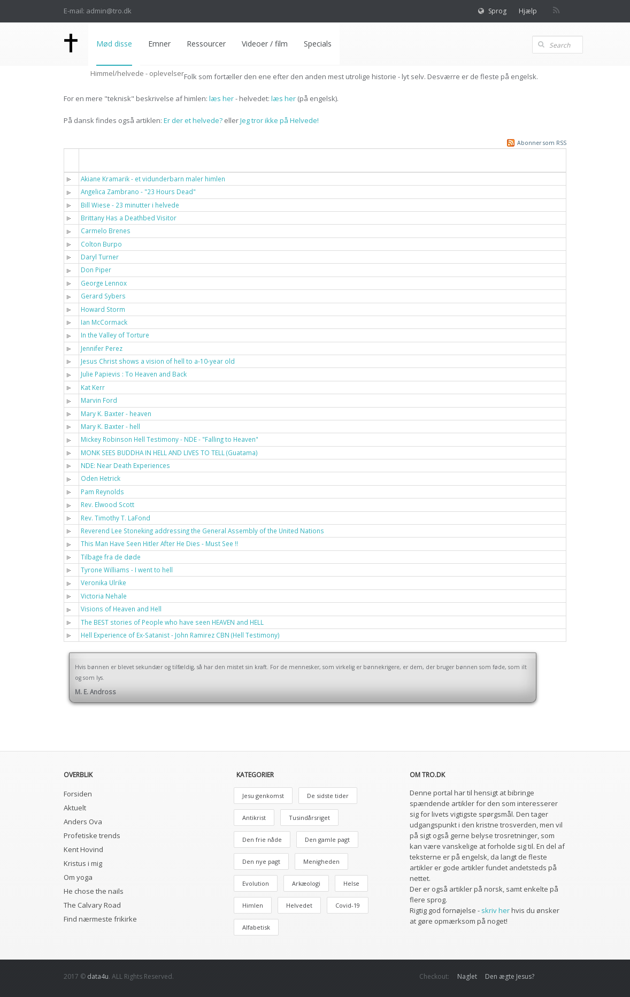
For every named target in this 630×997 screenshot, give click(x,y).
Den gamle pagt (327, 839)
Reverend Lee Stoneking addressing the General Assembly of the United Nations (202, 530)
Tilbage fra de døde (111, 557)
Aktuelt (75, 807)
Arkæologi (306, 883)
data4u (98, 976)
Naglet (467, 976)
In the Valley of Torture (115, 335)
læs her (221, 98)
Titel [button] (95, 159)
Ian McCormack (104, 322)
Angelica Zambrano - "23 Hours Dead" (138, 191)
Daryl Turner (100, 256)
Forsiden (78, 794)
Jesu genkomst (263, 796)
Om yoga (78, 877)
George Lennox (104, 283)
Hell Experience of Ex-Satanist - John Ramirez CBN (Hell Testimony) (180, 635)
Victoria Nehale (104, 596)
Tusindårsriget (309, 818)
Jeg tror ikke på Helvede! (279, 120)
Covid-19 (347, 905)
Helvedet (299, 905)
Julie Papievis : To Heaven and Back (134, 374)
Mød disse (114, 44)
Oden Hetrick (100, 478)
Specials (318, 44)
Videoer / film (265, 44)
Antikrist (254, 818)
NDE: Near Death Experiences (125, 465)
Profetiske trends (92, 835)
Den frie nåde (262, 839)
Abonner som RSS (541, 143)
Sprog (497, 11)
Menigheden (321, 861)
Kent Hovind (83, 849)
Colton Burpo (101, 244)
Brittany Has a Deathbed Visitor (128, 217)
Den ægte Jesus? (509, 976)
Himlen (252, 905)
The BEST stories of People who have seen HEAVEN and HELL (172, 622)
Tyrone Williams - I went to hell (127, 569)
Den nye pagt (261, 861)
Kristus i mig (83, 863)
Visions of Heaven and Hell (121, 608)
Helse (351, 883)
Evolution (255, 883)
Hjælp (528, 11)
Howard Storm (103, 309)
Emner (159, 44)
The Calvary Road (92, 905)
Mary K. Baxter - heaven (116, 413)
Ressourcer (206, 44)
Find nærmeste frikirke (100, 919)
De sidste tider (328, 796)
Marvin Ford (99, 400)
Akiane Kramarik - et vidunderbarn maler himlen (153, 178)
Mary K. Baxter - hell (110, 426)
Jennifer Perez (101, 348)
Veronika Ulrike (103, 582)
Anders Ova (83, 821)
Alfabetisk (256, 927)
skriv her (495, 910)
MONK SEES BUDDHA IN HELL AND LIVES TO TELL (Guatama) (169, 452)
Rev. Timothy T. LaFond (115, 517)
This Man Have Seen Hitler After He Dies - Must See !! (159, 543)
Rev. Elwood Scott (107, 504)
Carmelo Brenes (105, 230)
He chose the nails (94, 891)
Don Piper (96, 269)
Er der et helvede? (193, 120)
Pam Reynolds (102, 491)
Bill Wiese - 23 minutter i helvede (130, 205)
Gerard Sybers (103, 296)
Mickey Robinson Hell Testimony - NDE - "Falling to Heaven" (169, 439)
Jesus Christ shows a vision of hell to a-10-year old (158, 361)
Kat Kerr (93, 387)
